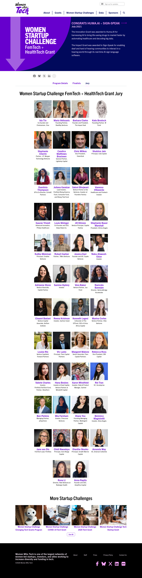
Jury (87, 83)
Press (95, 555)
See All (71, 534)
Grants (58, 12)
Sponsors (113, 12)
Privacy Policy (108, 555)
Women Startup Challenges (80, 12)
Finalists (77, 83)
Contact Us (123, 555)
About (46, 12)
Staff (85, 555)
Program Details (60, 83)
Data (101, 12)
